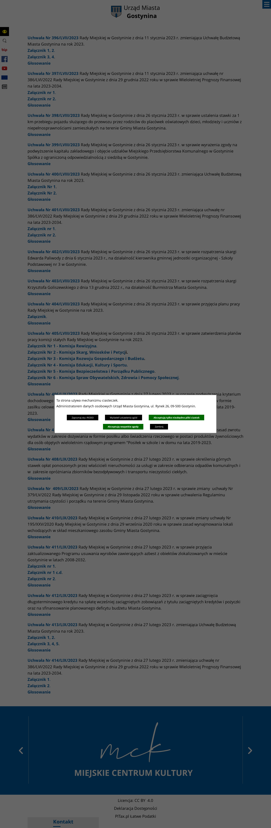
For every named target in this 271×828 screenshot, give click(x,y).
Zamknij (159, 426)
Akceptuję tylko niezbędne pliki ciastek (177, 417)
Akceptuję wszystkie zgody (123, 426)
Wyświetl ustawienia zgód (123, 417)
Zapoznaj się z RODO (83, 417)
